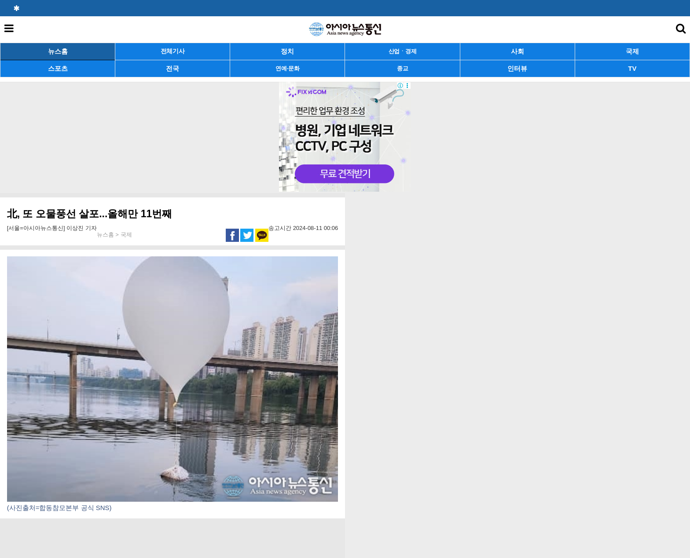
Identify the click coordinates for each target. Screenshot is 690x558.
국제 (632, 51)
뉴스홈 (58, 51)
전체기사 (173, 51)
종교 (402, 68)
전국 (172, 68)
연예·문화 (287, 68)
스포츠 (58, 68)
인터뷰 (517, 68)
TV (632, 68)
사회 (517, 51)
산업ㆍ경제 (403, 51)
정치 (287, 51)
